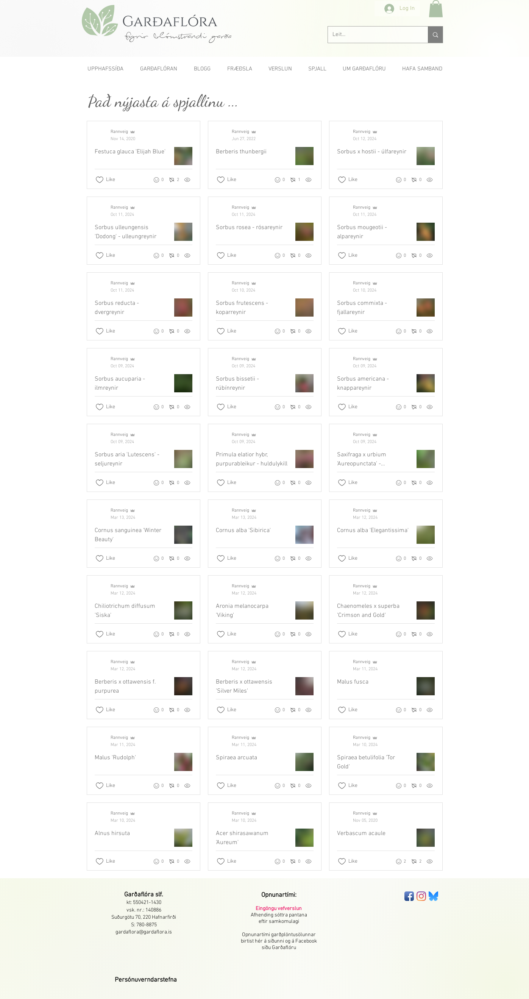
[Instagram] (421, 896)
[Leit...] (372, 35)
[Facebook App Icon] (409, 896)
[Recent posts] (264, 495)
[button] (436, 8)
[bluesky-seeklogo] (433, 896)
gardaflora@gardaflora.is (143, 932)
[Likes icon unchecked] (100, 179)
